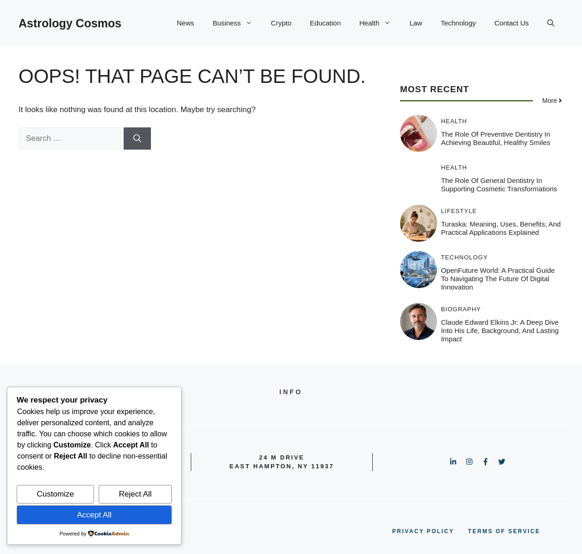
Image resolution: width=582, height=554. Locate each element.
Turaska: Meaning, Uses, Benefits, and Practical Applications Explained (501, 228)
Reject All (135, 494)
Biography (461, 309)
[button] (550, 23)
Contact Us (511, 23)
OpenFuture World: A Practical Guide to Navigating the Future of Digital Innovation (498, 278)
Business (237, 23)
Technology (458, 23)
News (185, 23)
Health (379, 23)
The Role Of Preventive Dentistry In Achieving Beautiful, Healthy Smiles (495, 138)
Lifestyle (459, 211)
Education (325, 23)
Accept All (94, 514)
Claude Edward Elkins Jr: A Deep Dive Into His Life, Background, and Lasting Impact (499, 330)
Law (415, 23)
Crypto (281, 23)
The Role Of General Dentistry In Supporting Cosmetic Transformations (499, 184)
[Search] (137, 138)
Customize (55, 494)
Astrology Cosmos (70, 23)
